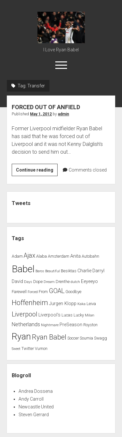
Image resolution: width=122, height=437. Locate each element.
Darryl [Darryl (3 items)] (98, 271)
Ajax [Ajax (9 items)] (29, 255)
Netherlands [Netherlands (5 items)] (26, 324)
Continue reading (37, 171)
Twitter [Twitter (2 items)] (27, 348)
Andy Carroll (31, 399)
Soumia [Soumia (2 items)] (86, 338)
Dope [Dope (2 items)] (38, 281)
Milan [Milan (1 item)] (89, 315)
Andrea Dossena (36, 391)
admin (63, 114)
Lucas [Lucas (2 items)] (67, 315)
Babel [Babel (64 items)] (23, 269)
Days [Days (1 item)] (28, 282)
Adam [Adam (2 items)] (17, 256)
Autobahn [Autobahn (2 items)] (90, 256)
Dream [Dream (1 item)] (49, 282)
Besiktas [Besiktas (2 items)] (68, 270)
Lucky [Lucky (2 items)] (79, 315)
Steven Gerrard (34, 414)
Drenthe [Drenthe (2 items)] (63, 281)
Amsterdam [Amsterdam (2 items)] (58, 256)
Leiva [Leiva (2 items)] (91, 303)
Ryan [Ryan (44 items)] (21, 336)
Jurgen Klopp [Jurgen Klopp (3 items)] (62, 303)
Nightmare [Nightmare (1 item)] (50, 325)
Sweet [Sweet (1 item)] (16, 349)
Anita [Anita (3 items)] (75, 256)
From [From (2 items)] (43, 291)
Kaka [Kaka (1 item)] (81, 304)
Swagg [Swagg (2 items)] (100, 338)
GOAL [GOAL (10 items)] (56, 291)
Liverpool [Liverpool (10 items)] (24, 314)
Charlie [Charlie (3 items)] (84, 271)
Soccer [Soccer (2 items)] (73, 338)
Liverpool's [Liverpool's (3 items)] (49, 315)
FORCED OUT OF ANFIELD (46, 107)
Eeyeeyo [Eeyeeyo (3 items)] (89, 281)
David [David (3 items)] (17, 281)
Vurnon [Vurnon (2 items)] (41, 348)
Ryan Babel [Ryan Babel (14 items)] (49, 337)
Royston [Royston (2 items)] (90, 324)
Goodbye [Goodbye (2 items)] (73, 291)
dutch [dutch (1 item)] (75, 282)
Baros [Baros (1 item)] (39, 271)
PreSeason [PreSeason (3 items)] (71, 325)
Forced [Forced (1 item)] (33, 292)
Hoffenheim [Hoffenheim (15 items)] (30, 303)
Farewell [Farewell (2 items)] (19, 291)
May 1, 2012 (41, 114)
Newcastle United (36, 406)
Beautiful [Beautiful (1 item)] (52, 271)
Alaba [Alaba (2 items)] (41, 256)
